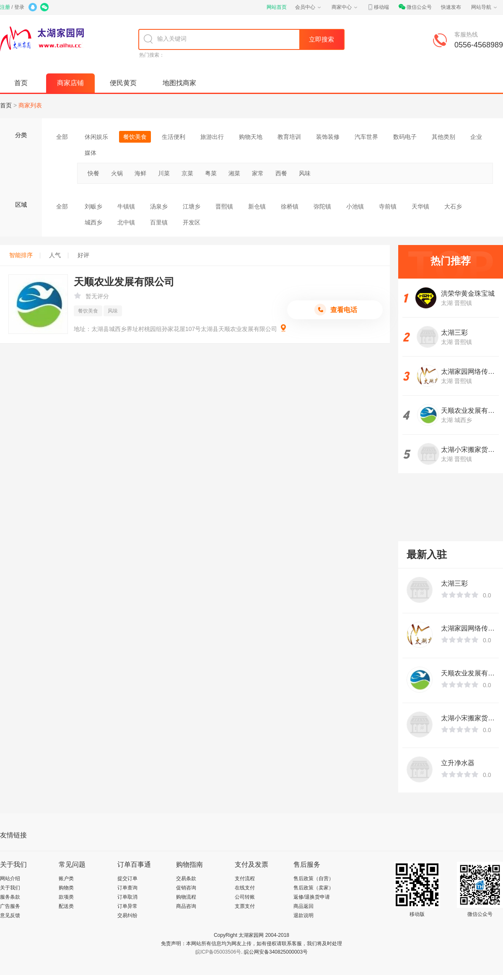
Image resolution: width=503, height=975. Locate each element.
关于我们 (10, 888)
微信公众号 (415, 7)
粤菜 (211, 173)
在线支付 (245, 888)
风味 (305, 173)
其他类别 (443, 136)
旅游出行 (212, 136)
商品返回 (303, 906)
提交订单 (127, 878)
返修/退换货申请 (311, 897)
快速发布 (451, 7)
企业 (476, 136)
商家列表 (30, 105)
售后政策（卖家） (313, 888)
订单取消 (127, 897)
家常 (258, 173)
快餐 (93, 173)
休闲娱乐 (96, 136)
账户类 (66, 878)
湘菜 (234, 173)
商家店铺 (70, 82)
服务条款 (10, 897)
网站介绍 (10, 878)
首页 (21, 82)
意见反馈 (10, 915)
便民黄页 (123, 82)
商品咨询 (186, 906)
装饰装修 (328, 136)
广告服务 (10, 906)
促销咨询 (186, 888)
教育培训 (289, 136)
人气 (58, 255)
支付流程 (245, 878)
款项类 (66, 897)
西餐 (281, 173)
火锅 (117, 173)
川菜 (164, 173)
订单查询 (127, 888)
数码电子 (405, 136)
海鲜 (140, 173)
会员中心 (308, 7)
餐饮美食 (135, 136)
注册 (5, 7)
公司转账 (245, 897)
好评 (83, 255)
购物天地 (250, 136)
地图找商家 (179, 82)
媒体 (90, 152)
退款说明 (303, 915)
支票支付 (245, 906)
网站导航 (484, 7)
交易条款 (186, 878)
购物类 (66, 888)
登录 (19, 7)
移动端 (378, 7)
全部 (62, 136)
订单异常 (127, 906)
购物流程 (186, 897)
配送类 (66, 906)
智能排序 (24, 255)
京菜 (187, 173)
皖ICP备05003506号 (218, 952)
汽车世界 (366, 136)
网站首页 (277, 7)
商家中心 (345, 7)
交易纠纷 (127, 915)
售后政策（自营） (313, 878)
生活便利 (173, 136)
